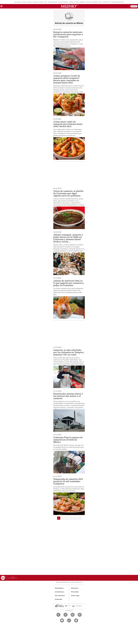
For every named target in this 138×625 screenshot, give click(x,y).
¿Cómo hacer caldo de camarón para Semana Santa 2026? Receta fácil (67, 124)
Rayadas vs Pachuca (85, 2)
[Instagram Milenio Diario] (73, 615)
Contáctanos (59, 592)
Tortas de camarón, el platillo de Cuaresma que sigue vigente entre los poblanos (68, 193)
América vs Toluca (74, 2)
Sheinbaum (95, 2)
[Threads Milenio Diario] (80, 615)
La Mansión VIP (107, 2)
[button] (1, 7)
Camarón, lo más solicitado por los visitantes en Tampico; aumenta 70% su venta (68, 352)
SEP (100, 2)
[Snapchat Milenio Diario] (76, 620)
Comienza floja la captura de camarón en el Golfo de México (68, 439)
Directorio (74, 588)
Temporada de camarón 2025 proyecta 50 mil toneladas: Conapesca (68, 481)
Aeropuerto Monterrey (118, 2)
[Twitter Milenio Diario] (65, 615)
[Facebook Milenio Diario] (58, 615)
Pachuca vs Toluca (38, 2)
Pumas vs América (27, 2)
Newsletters (59, 588)
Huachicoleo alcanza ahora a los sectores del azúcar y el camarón (68, 396)
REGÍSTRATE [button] (134, 6)
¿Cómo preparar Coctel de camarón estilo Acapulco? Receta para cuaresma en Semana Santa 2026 (66, 79)
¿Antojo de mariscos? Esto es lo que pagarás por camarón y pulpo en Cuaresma (68, 283)
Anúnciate (58, 599)
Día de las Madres (63, 2)
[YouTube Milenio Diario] (62, 620)
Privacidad (75, 592)
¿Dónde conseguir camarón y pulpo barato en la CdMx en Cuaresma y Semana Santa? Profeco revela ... (68, 238)
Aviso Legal (75, 595)
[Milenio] (69, 6)
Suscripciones (60, 595)
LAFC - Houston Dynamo (50, 2)
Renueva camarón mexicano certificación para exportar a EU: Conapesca (68, 34)
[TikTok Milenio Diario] (69, 620)
